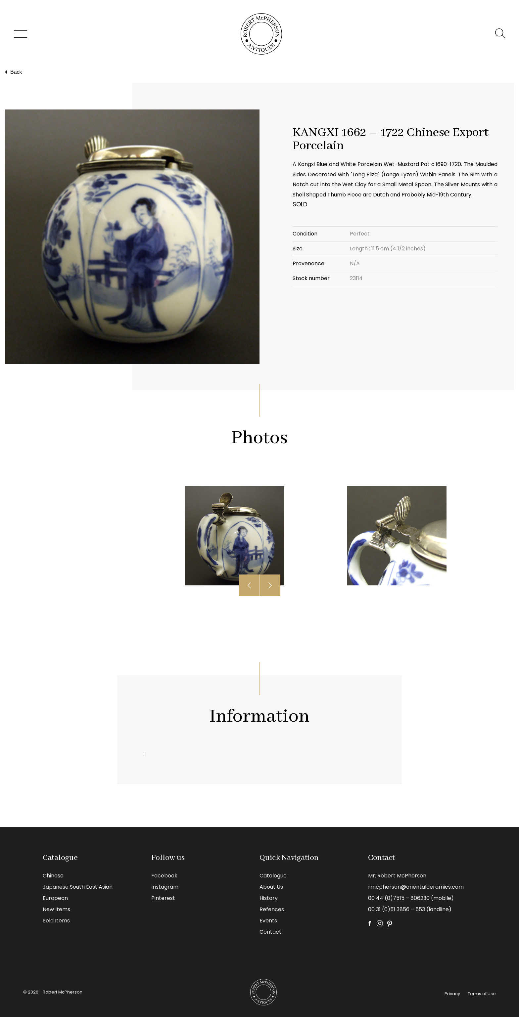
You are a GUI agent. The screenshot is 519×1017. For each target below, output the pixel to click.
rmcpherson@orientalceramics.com (416, 887)
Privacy (452, 994)
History (269, 898)
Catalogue (273, 875)
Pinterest (163, 898)
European (55, 898)
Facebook (164, 875)
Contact (270, 932)
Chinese (53, 875)
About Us (271, 887)
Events (268, 920)
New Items (56, 909)
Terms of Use (482, 994)
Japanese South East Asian (78, 887)
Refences (272, 909)
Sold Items (56, 920)
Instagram (164, 887)
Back (12, 72)
